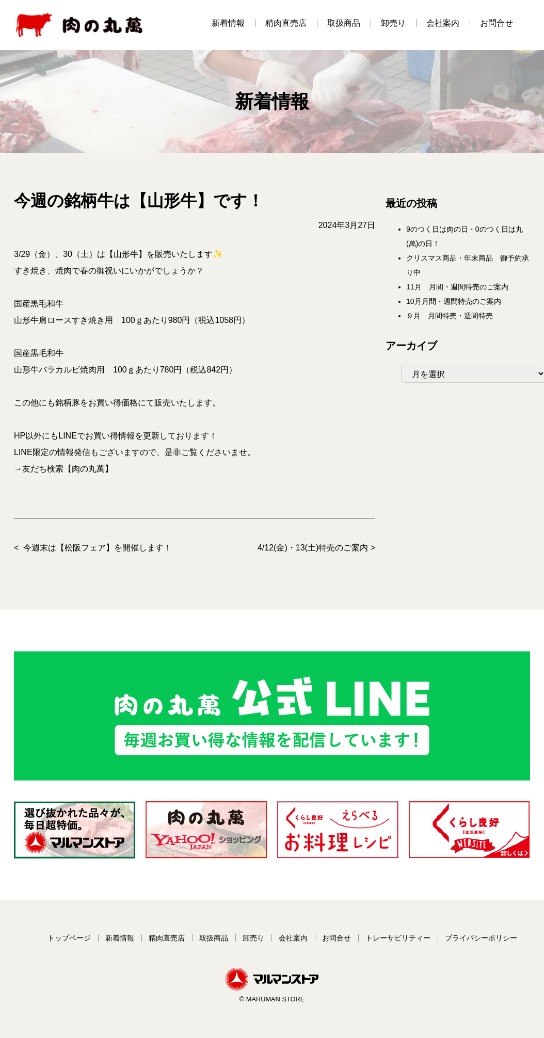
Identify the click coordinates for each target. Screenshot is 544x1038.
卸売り (393, 23)
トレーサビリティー (397, 938)
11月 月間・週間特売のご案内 (457, 287)
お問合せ (496, 23)
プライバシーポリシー (481, 938)
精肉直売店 (286, 23)
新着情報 (228, 23)
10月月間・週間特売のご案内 (453, 301)
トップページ (69, 938)
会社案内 (442, 23)
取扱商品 (343, 23)
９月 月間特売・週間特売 (449, 316)
